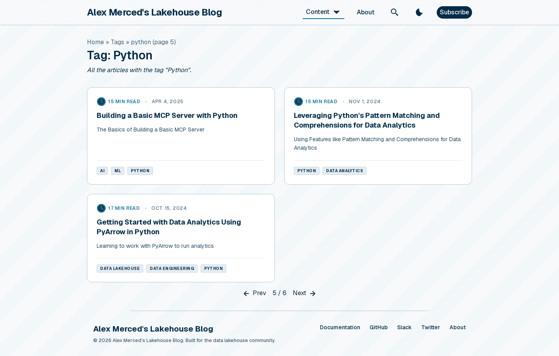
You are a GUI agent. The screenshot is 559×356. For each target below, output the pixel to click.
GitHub (379, 327)
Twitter (430, 327)
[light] (419, 12)
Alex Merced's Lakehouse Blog (154, 12)
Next (305, 293)
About (366, 12)
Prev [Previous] (254, 293)
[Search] (395, 12)
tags (117, 42)
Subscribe (454, 12)
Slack (404, 327)
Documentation (340, 327)
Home (95, 42)
